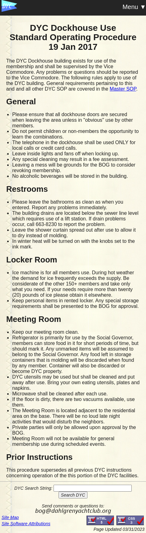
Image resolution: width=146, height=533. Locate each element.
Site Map (10, 517)
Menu (130, 6)
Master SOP (123, 89)
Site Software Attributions (26, 523)
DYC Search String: (33, 488)
